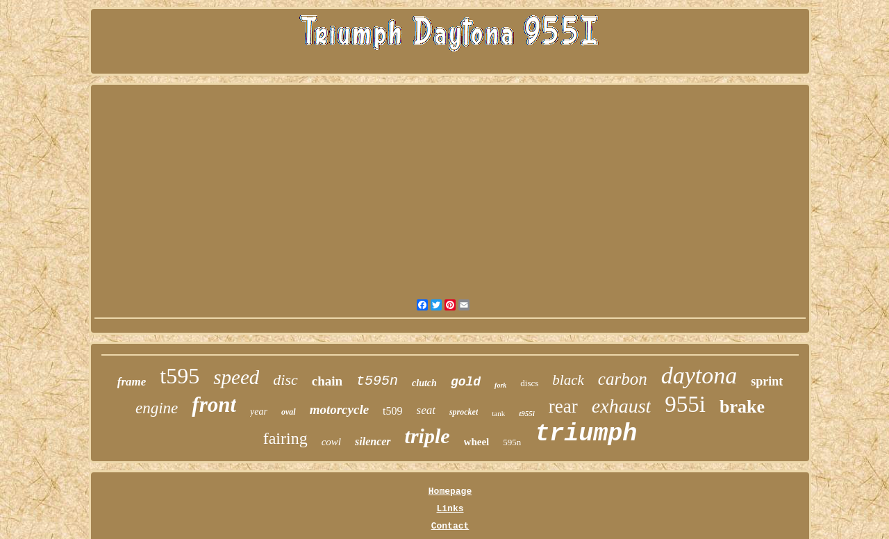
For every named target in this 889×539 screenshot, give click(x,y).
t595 (179, 375)
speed (236, 377)
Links (449, 509)
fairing (285, 438)
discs (529, 383)
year (258, 411)
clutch (424, 383)
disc (285, 379)
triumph (586, 434)
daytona (699, 375)
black (567, 380)
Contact (450, 526)
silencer (373, 441)
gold (466, 382)
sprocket (463, 412)
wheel (477, 441)
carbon (622, 379)
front (214, 404)
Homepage (450, 491)
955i (685, 404)
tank (498, 413)
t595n (377, 381)
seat (426, 410)
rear (563, 406)
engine (156, 408)
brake (742, 407)
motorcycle (339, 409)
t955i (527, 413)
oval (288, 412)
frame (132, 381)
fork (500, 385)
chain (327, 381)
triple (427, 435)
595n (512, 442)
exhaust (621, 406)
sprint (767, 381)
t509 (392, 411)
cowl (331, 441)
